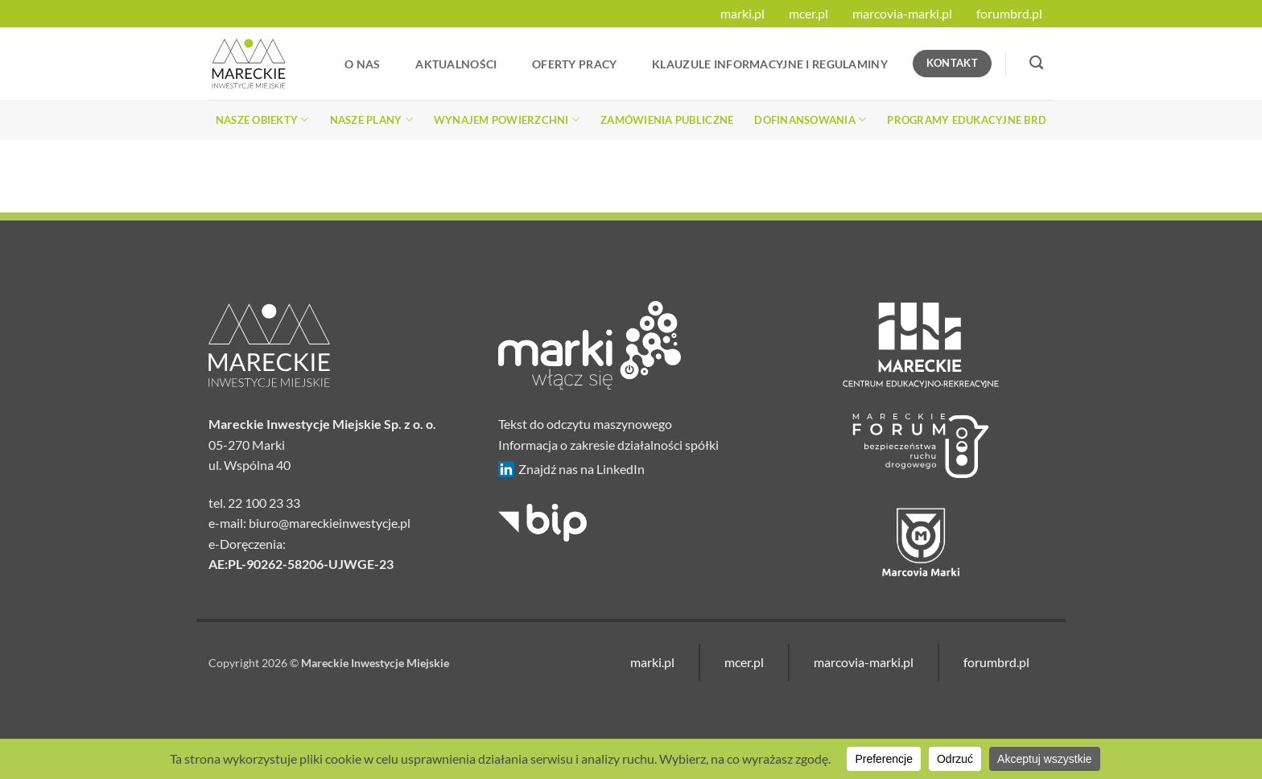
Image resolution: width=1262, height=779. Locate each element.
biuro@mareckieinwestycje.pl (329, 522)
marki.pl (742, 13)
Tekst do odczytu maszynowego (585, 423)
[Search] (1036, 63)
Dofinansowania (810, 119)
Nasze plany (371, 119)
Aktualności (456, 64)
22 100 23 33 (264, 502)
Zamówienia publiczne (666, 119)
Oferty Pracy (574, 64)
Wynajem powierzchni (506, 119)
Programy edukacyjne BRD (966, 119)
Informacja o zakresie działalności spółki (608, 444)
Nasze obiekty (262, 119)
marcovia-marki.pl (902, 13)
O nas (362, 64)
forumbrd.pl (1009, 13)
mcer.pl (808, 13)
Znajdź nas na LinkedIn (571, 469)
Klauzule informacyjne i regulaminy (770, 64)
